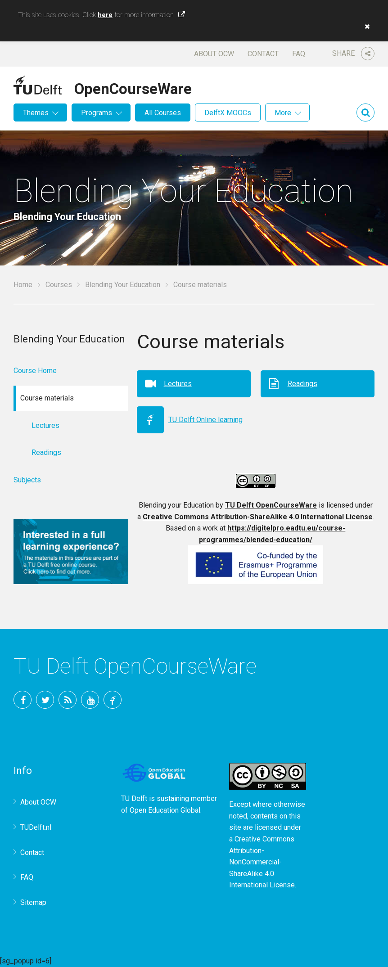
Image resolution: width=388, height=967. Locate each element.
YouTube (90, 700)
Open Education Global (165, 810)
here (105, 15)
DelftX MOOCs (227, 112)
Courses (58, 284)
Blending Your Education (122, 284)
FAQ (298, 53)
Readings (302, 383)
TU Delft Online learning (205, 419)
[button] (365, 26)
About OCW (214, 53)
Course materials (200, 284)
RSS (68, 700)
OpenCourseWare (133, 87)
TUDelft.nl (35, 827)
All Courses (162, 112)
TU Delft (113, 700)
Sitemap (33, 902)
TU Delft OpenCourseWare (271, 505)
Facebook (23, 700)
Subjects (27, 480)
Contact (263, 53)
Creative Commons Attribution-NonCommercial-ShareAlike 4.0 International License (262, 862)
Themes (36, 112)
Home (23, 284)
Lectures (178, 383)
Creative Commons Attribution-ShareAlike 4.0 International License (258, 517)
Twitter (45, 700)
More (283, 112)
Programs (96, 112)
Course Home (35, 370)
